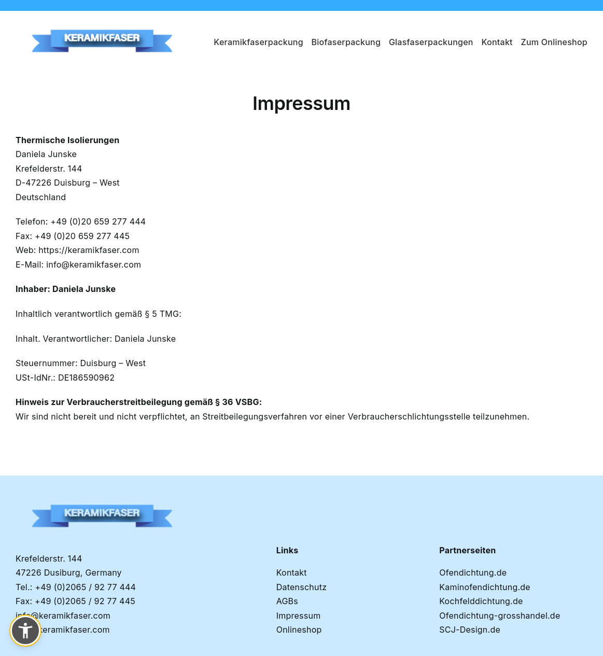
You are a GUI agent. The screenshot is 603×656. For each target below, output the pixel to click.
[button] (25, 631)
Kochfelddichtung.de (481, 601)
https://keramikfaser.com (88, 250)
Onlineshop (299, 629)
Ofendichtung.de (473, 572)
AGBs (287, 601)
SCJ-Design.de (469, 629)
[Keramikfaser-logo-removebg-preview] (103, 20)
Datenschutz (301, 587)
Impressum (298, 615)
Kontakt (291, 572)
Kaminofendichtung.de (484, 587)
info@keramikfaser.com (93, 264)
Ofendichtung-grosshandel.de (499, 615)
